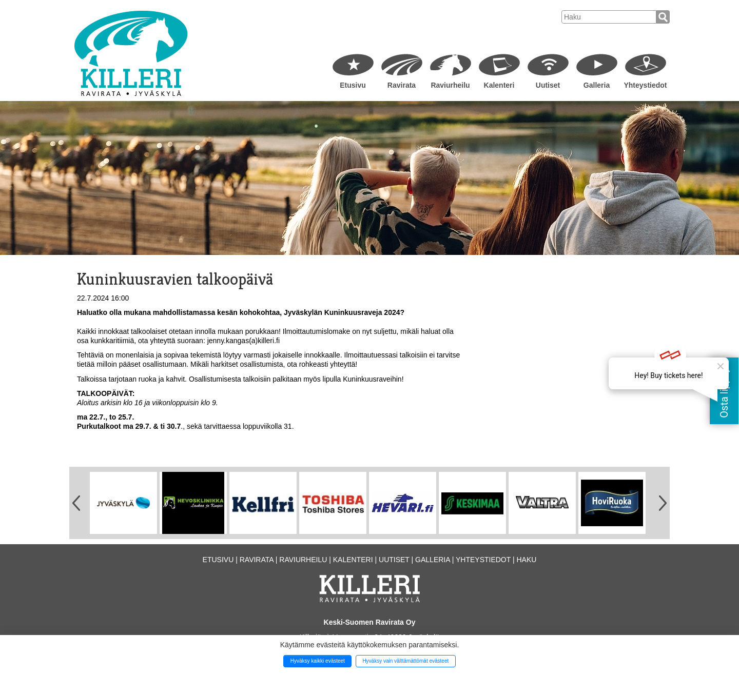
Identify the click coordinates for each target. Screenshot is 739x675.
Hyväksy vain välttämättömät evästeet (405, 661)
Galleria (597, 85)
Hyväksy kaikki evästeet (317, 661)
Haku (526, 559)
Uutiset (548, 85)
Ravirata (401, 85)
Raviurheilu (450, 85)
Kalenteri (499, 85)
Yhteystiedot (645, 85)
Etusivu (353, 85)
